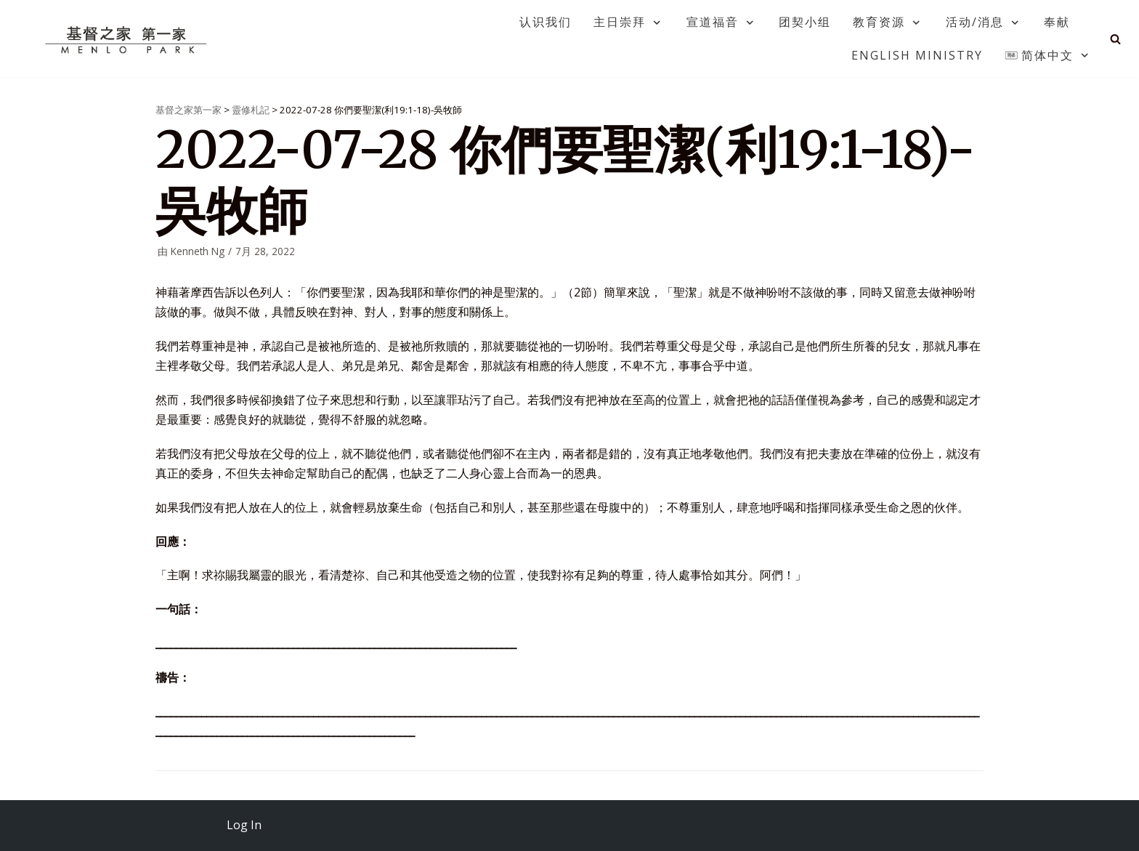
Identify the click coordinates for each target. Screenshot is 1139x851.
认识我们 (545, 22)
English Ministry (917, 55)
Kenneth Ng (197, 251)
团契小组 (805, 22)
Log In (244, 825)
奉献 (1057, 22)
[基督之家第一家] (128, 39)
